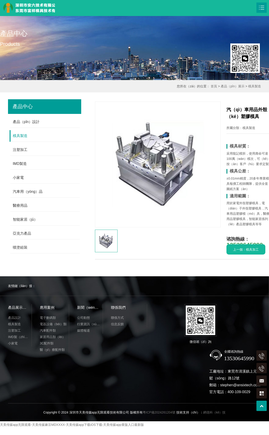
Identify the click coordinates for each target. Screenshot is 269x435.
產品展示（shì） (20, 307)
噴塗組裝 (20, 247)
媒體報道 (83, 330)
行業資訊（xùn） (89, 324)
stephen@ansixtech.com (240, 385)
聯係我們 (118, 307)
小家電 (18, 178)
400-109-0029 (239, 392)
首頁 (214, 86)
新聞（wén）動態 (90, 307)
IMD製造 (20, 164)
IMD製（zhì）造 (19, 337)
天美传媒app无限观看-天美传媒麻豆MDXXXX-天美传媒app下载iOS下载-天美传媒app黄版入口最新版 (72, 425)
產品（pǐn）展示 (233, 86)
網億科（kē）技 (214, 412)
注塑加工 (20, 150)
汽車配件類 (48, 330)
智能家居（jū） (25, 219)
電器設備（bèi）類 (53, 324)
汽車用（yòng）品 (28, 191)
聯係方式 (117, 318)
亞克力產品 (22, 233)
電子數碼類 (48, 318)
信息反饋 (117, 324)
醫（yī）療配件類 (52, 350)
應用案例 (47, 307)
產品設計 (14, 318)
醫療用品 (20, 205)
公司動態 (83, 318)
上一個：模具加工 (246, 249)
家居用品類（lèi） (52, 337)
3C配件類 (47, 343)
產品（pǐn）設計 (26, 122)
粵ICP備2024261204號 (159, 412)
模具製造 (254, 86)
